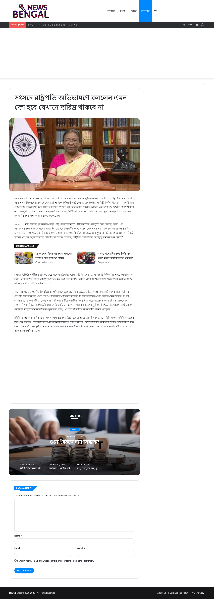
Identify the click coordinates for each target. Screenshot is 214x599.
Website (81, 548)
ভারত (134, 11)
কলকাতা (111, 11)
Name (18, 536)
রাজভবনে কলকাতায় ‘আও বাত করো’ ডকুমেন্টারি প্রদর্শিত (52, 25)
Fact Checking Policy (178, 593)
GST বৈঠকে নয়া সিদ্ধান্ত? (74, 442)
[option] (74, 442)
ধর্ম (155, 11)
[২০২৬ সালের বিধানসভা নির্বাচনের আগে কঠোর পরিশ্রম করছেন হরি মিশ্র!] (86, 258)
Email (17, 548)
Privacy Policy (197, 593)
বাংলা (122, 11)
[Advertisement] (107, 53)
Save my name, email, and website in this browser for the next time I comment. (55, 561)
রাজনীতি (145, 11)
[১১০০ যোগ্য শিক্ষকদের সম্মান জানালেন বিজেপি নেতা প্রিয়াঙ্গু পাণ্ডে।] (24, 258)
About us (161, 593)
